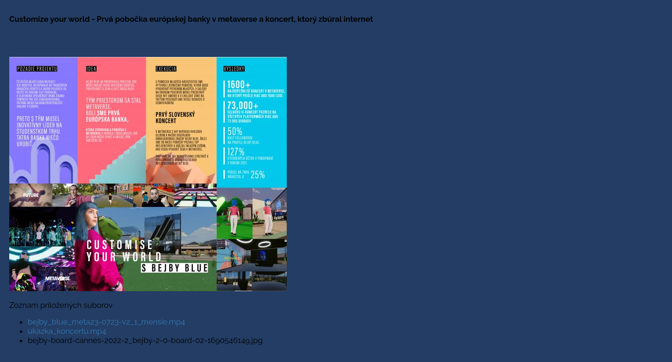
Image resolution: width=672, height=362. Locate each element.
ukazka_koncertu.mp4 (67, 331)
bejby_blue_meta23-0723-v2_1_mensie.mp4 (106, 321)
